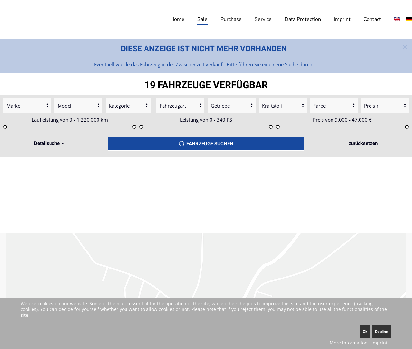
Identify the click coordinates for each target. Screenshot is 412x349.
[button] (405, 47)
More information (349, 343)
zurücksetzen (363, 143)
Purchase (231, 19)
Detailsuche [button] (50, 143)
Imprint (342, 19)
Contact (372, 19)
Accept (206, 243)
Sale (202, 19)
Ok (365, 332)
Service (263, 19)
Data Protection (303, 19)
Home (177, 19)
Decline (381, 332)
